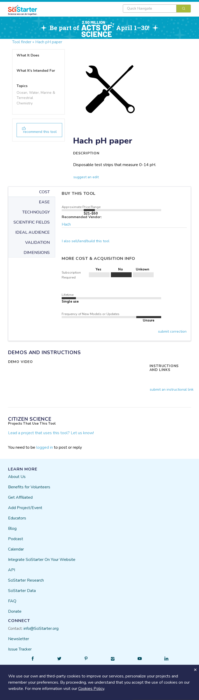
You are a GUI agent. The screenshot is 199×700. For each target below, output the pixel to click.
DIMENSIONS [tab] (37, 252)
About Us (17, 477)
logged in (44, 447)
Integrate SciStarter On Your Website (41, 559)
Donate (15, 611)
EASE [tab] (44, 202)
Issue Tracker (20, 649)
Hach (66, 224)
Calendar (16, 549)
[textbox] (149, 8)
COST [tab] (44, 192)
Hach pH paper (48, 42)
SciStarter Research (26, 580)
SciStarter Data (22, 591)
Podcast (15, 539)
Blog (12, 528)
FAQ (12, 601)
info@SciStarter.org (41, 628)
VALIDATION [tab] (37, 242)
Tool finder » (23, 42)
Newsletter (18, 639)
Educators (17, 518)
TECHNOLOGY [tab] (36, 212)
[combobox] (157, 8)
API (11, 570)
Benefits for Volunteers (29, 487)
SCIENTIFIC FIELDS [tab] (31, 222)
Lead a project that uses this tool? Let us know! (51, 433)
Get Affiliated (20, 497)
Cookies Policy (91, 688)
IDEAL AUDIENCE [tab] (32, 232)
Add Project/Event (25, 508)
